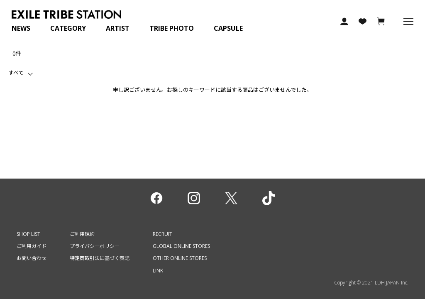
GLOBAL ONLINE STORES (181, 246)
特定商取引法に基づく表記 (99, 258)
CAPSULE (228, 28)
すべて (16, 72)
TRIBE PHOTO (171, 28)
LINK (158, 270)
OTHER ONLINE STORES (180, 258)
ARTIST (117, 28)
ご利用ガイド (31, 246)
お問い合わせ (31, 258)
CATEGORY (68, 28)
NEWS (21, 28)
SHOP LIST (28, 234)
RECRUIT (162, 234)
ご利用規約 (82, 234)
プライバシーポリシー (95, 246)
